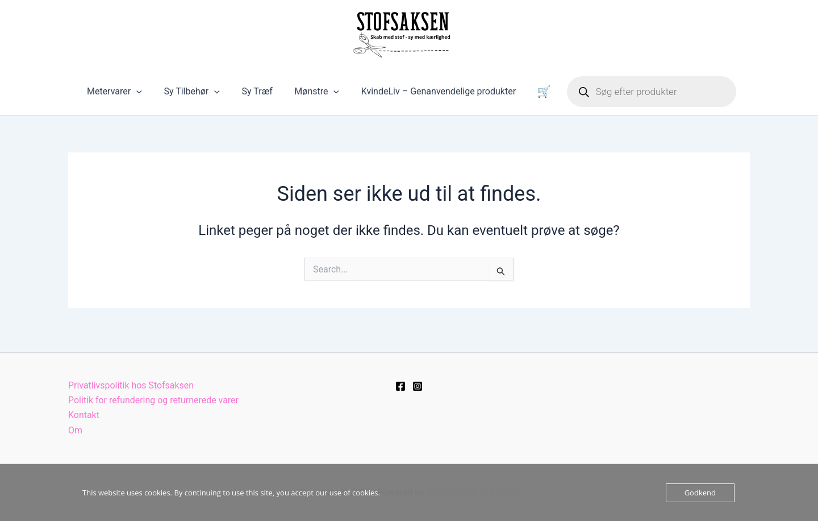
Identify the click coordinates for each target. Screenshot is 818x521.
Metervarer (127, 95)
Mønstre (319, 95)
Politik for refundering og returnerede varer (153, 400)
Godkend (700, 492)
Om (75, 430)
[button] (150, 95)
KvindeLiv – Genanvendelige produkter (436, 95)
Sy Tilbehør (201, 95)
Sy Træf (263, 95)
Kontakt (83, 415)
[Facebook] (400, 386)
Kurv (534, 95)
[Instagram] (417, 386)
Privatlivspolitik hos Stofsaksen (131, 385)
